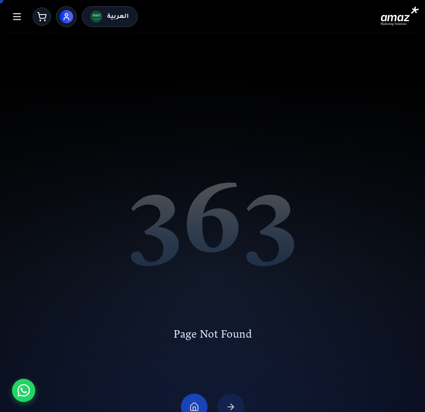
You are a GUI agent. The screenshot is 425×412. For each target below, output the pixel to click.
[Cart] (42, 16)
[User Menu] (66, 16)
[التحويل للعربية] (109, 16)
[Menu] (17, 16)
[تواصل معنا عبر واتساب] (23, 390)
